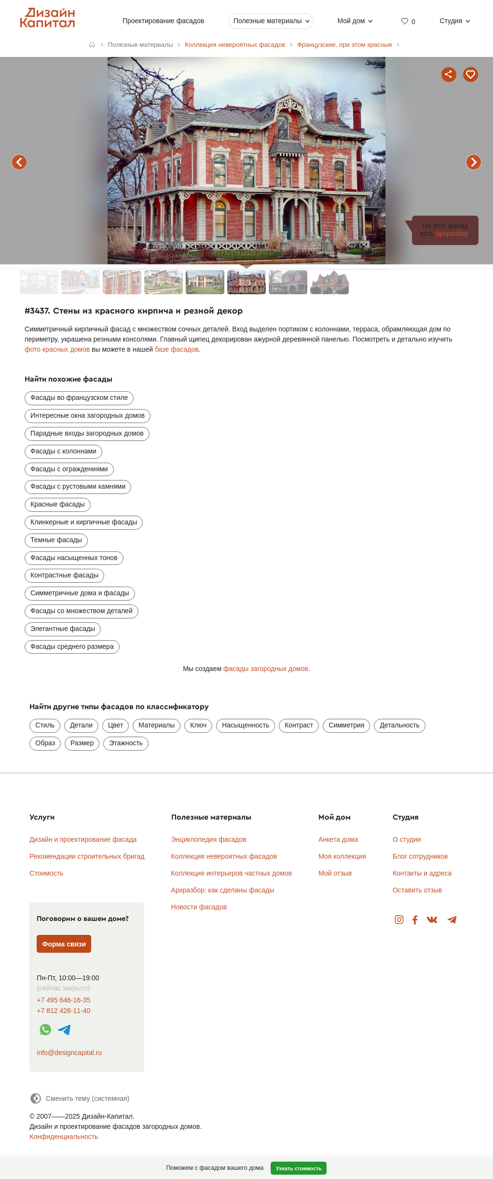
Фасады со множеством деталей (81, 611)
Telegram (452, 920)
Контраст (299, 725)
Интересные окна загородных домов (87, 415)
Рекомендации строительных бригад (86, 856)
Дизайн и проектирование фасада (83, 839)
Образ (45, 743)
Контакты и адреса (422, 873)
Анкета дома (338, 839)
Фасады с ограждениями (69, 469)
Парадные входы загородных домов (87, 433)
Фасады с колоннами (63, 451)
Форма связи (64, 944)
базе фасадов (177, 349)
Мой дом (351, 21)
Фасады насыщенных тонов (73, 558)
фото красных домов (57, 349)
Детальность (400, 725)
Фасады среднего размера (72, 646)
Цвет (115, 725)
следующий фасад (473, 162)
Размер (82, 743)
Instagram (399, 920)
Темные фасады (56, 540)
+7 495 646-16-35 (63, 1000)
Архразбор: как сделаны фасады (222, 890)
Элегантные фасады (62, 628)
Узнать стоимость (299, 1168)
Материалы (156, 725)
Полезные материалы (267, 21)
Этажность (126, 743)
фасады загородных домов (265, 668)
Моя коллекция (342, 856)
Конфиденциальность (63, 1136)
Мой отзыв (335, 873)
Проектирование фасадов (163, 21)
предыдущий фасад (19, 162)
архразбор (452, 233)
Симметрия (346, 725)
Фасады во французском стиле (79, 397)
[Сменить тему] (79, 1098)
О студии (407, 839)
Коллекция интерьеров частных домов (231, 873)
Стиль (45, 725)
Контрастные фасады (64, 575)
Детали (81, 725)
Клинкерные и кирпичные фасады (83, 522)
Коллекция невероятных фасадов (224, 856)
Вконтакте (432, 920)
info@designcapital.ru (69, 1052)
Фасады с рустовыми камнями (77, 486)
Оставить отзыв (417, 890)
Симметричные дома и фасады (79, 593)
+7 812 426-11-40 (63, 1010)
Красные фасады (57, 504)
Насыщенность (245, 725)
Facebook (415, 920)
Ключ (198, 725)
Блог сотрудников (420, 856)
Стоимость (46, 873)
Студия (450, 21)
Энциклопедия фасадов (208, 839)
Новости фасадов (199, 907)
